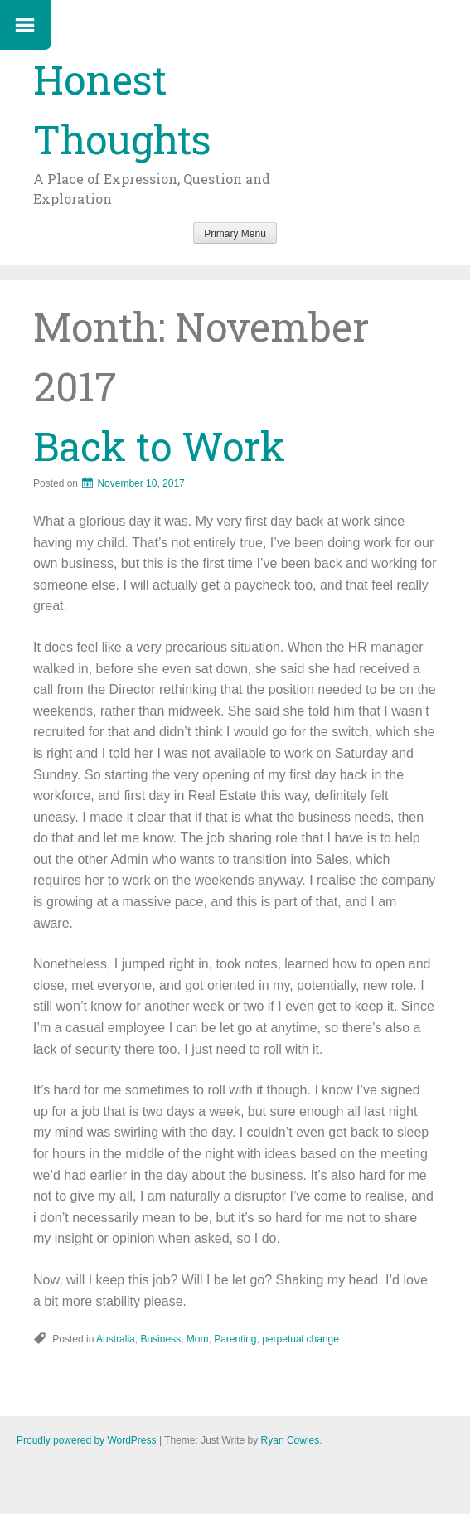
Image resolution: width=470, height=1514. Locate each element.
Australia (115, 1339)
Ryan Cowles (290, 1440)
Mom (198, 1339)
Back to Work (159, 446)
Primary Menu (235, 234)
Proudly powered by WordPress (87, 1440)
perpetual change (300, 1339)
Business (160, 1339)
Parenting (235, 1339)
